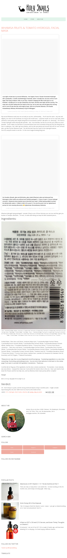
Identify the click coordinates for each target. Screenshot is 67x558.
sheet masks (18, 392)
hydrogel (11, 392)
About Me (40, 19)
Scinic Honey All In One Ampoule (30, 503)
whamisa (25, 392)
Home (25, 19)
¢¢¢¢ (7, 392)
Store (32, 19)
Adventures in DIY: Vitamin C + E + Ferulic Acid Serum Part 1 (39, 484)
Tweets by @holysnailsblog (9, 548)
